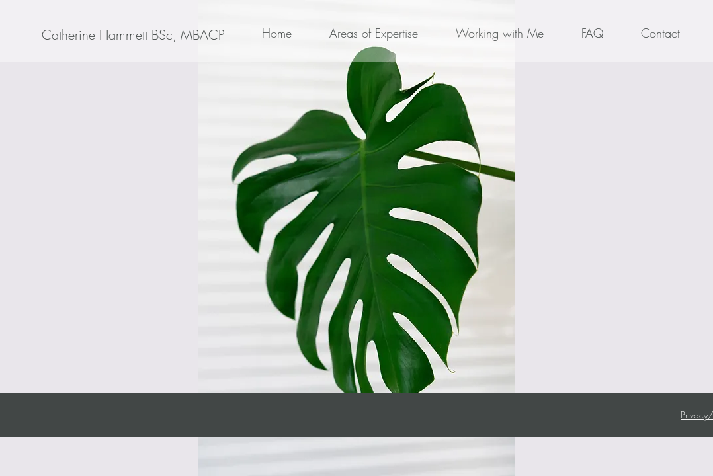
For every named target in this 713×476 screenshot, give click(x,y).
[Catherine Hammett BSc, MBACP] (133, 35)
